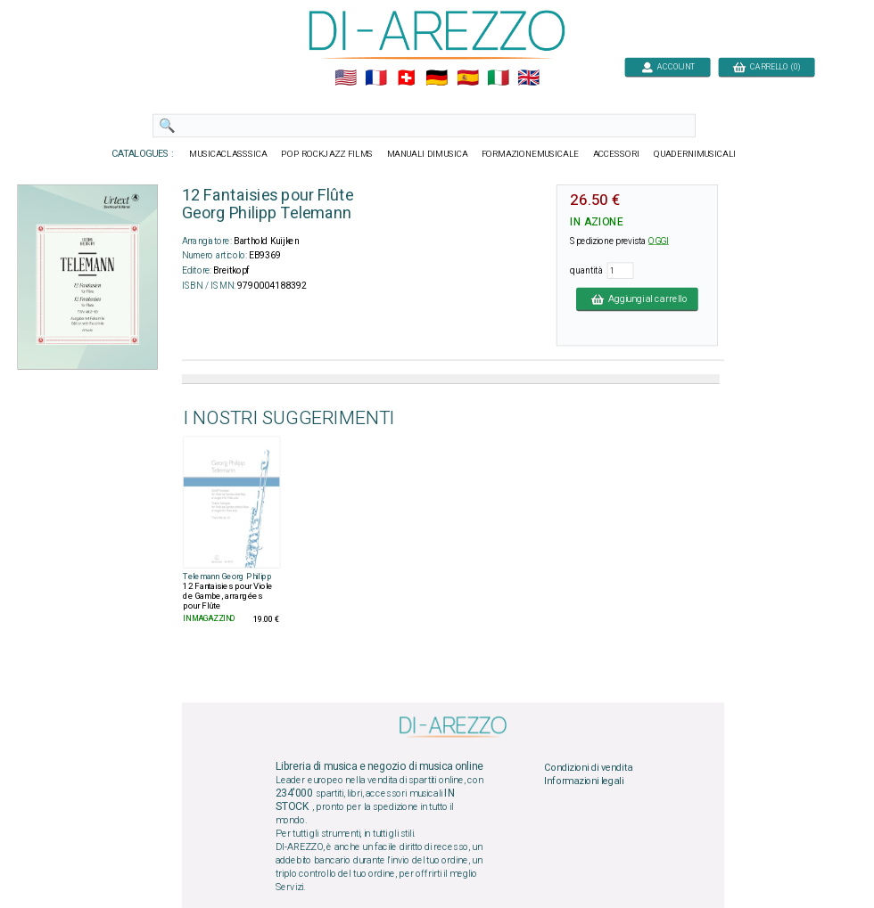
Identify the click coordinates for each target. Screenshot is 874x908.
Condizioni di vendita (588, 767)
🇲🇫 (376, 78)
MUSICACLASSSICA (228, 154)
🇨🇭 (406, 78)
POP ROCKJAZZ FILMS (327, 154)
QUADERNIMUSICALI (695, 154)
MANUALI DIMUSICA (427, 154)
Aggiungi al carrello (637, 298)
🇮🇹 (498, 78)
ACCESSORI (616, 154)
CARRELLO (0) (767, 66)
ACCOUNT (667, 66)
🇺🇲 (345, 78)
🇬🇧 (528, 78)
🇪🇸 (468, 78)
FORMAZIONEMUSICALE (530, 154)
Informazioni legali (583, 781)
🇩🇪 (436, 78)
